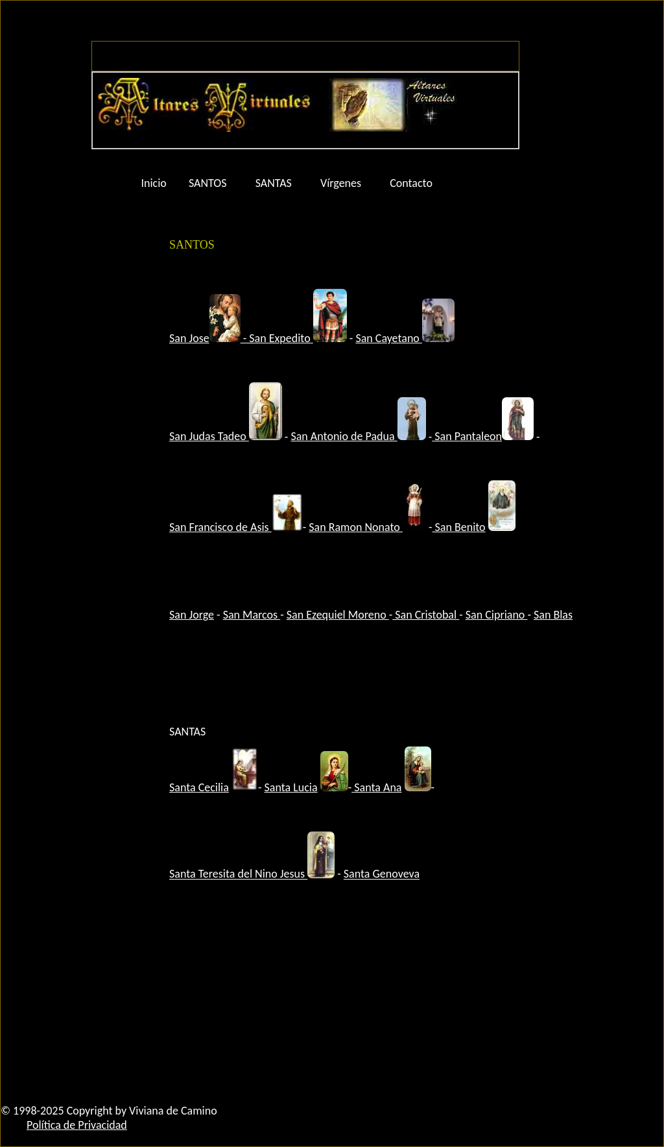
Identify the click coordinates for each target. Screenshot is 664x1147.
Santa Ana (376, 787)
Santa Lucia (291, 787)
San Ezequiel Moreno (338, 615)
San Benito (458, 527)
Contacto (411, 183)
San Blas (553, 615)
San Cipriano (497, 615)
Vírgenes (340, 183)
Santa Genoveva (382, 874)
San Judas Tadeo (225, 436)
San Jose (189, 338)
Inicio (154, 183)
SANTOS (208, 183)
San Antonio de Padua (357, 436)
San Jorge (191, 615)
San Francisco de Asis (220, 527)
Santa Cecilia (199, 787)
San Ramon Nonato (356, 527)
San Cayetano (388, 338)
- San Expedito (278, 338)
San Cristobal (425, 615)
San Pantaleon (483, 436)
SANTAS (273, 183)
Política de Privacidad (77, 1125)
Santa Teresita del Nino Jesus (238, 874)
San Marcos (252, 615)
